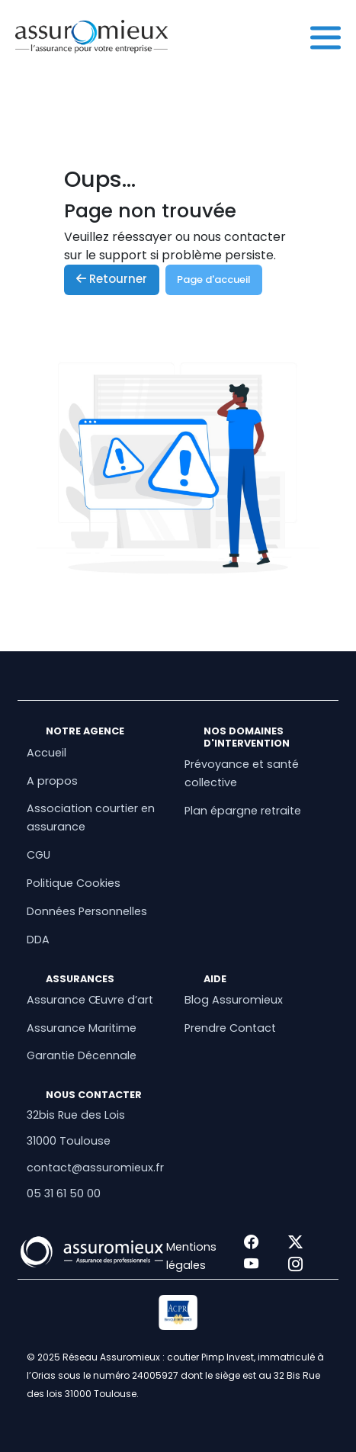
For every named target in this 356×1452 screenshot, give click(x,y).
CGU (38, 855)
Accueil (46, 752)
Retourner (111, 279)
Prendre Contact (230, 1028)
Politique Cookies (73, 883)
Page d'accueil (214, 279)
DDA (38, 939)
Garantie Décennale (81, 1055)
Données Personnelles (87, 911)
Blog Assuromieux (233, 999)
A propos (52, 781)
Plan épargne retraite (242, 810)
